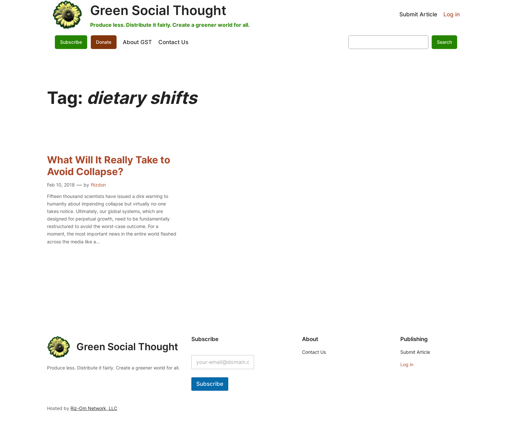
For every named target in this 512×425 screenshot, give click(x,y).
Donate (103, 42)
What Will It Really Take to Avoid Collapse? (108, 165)
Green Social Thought (158, 10)
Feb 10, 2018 (61, 185)
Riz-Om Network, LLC (94, 408)
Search (444, 42)
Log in (451, 14)
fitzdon (98, 185)
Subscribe (71, 42)
